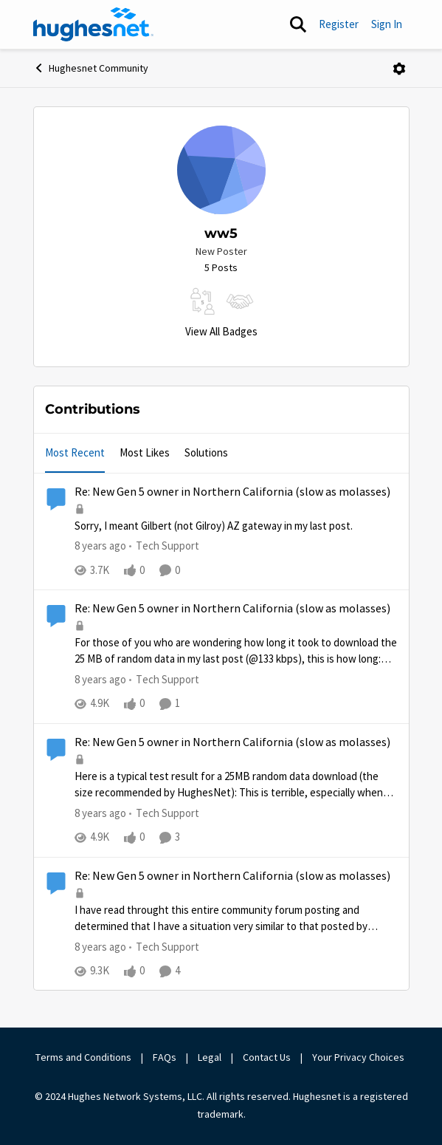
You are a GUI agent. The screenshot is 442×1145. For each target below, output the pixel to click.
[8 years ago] (100, 546)
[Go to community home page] (93, 24)
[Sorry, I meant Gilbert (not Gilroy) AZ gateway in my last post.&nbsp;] (236, 526)
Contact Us (267, 1057)
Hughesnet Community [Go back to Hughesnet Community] (90, 68)
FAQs (164, 1057)
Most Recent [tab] (75, 452)
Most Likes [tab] (145, 452)
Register (339, 24)
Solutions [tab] (206, 452)
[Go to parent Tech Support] (164, 546)
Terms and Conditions (83, 1057)
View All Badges (221, 331)
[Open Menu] (399, 68)
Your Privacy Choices (359, 1057)
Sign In (386, 24)
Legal (209, 1057)
